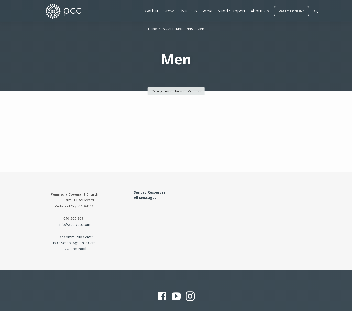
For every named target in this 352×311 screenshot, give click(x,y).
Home (152, 29)
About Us (259, 11)
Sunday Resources (149, 192)
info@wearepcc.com (74, 224)
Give (182, 11)
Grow (168, 11)
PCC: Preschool (74, 248)
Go (194, 11)
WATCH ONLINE (291, 11)
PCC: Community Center (74, 237)
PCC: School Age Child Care (74, 242)
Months (195, 91)
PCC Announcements (177, 29)
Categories (162, 91)
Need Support (231, 11)
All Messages (145, 197)
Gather (152, 11)
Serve (207, 11)
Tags (180, 91)
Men (201, 29)
